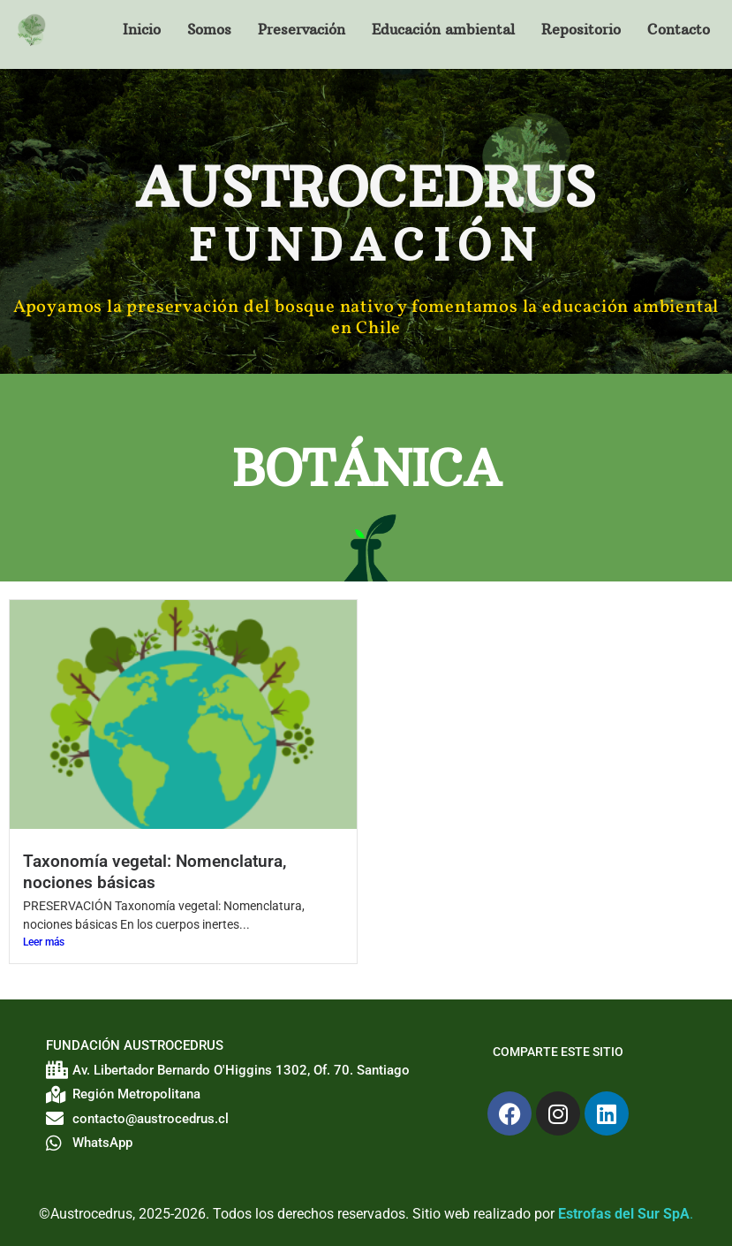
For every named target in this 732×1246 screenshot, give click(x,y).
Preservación (301, 29)
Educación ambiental (443, 29)
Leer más (43, 942)
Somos (209, 29)
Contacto (678, 29)
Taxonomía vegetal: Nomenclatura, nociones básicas (154, 871)
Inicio (142, 29)
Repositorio (581, 29)
